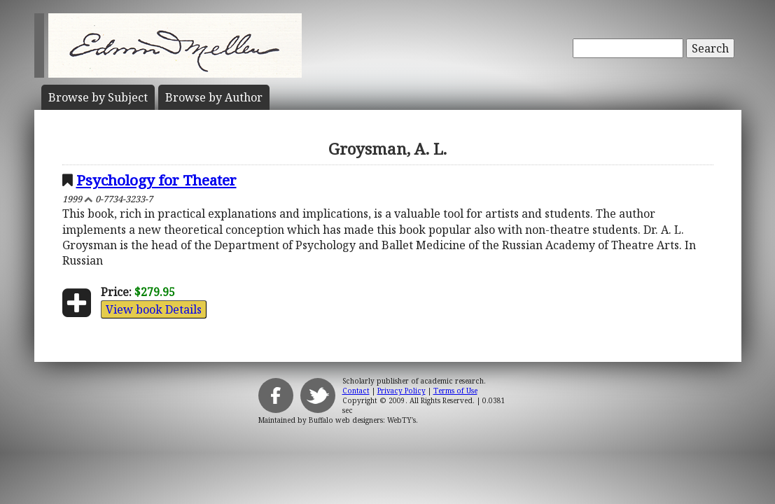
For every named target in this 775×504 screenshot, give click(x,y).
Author (214, 97)
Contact (356, 391)
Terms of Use (455, 391)
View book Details (154, 309)
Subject (98, 97)
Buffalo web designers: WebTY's (362, 420)
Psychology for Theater (156, 180)
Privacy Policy (401, 391)
